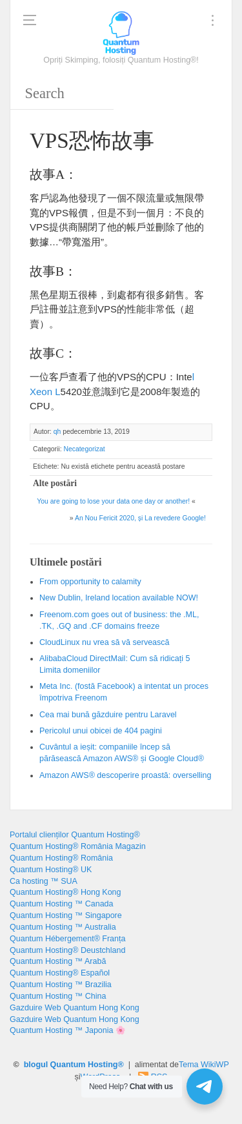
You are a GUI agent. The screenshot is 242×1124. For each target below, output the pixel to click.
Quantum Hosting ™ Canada (62, 903)
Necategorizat (84, 449)
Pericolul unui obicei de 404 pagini (100, 730)
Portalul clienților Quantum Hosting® (75, 834)
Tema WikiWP (204, 1064)
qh (57, 431)
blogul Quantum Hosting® (74, 1064)
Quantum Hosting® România (61, 858)
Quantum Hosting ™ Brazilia (61, 984)
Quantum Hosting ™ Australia (63, 927)
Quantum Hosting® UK (51, 869)
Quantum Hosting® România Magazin (78, 846)
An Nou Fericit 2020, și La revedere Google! (140, 518)
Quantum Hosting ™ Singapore (66, 915)
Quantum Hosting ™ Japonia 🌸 (68, 1030)
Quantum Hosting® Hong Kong (65, 892)
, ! (118, 597)
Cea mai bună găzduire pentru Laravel (108, 714)
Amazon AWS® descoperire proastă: (125, 775)
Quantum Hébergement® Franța (67, 938)
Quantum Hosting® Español (60, 972)
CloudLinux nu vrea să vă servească (104, 642)
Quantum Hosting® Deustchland (67, 950)
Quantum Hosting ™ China (58, 996)
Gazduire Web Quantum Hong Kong (74, 1007)
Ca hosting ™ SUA (43, 881)
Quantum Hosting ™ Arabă (58, 961)
